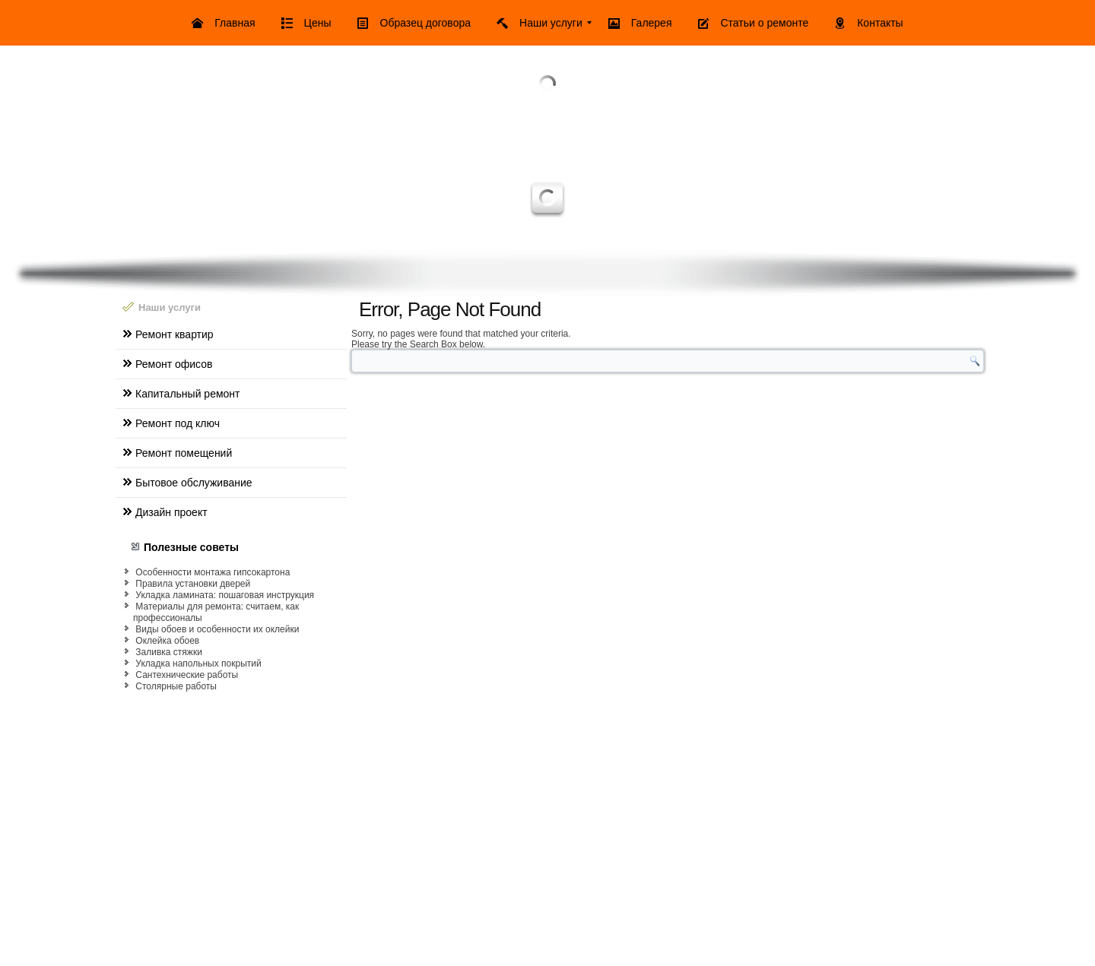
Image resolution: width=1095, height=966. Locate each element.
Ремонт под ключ (177, 423)
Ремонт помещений (183, 453)
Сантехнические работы (186, 675)
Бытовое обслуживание (193, 483)
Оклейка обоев (167, 640)
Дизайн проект (171, 512)
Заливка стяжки (168, 652)
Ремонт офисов (173, 364)
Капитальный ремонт (187, 394)
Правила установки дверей (192, 583)
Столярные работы (176, 686)
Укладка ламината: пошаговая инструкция (224, 595)
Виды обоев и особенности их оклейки (217, 629)
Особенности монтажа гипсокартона (212, 572)
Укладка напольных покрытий (198, 663)
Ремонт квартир (174, 334)
